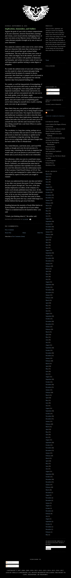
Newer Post (8, 232)
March (47, 174)
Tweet (47, 60)
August (47, 187)
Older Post (40, 232)
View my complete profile (55, 116)
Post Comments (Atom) (18, 236)
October (48, 192)
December (48, 197)
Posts (49, 90)
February (48, 203)
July (47, 184)
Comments (50, 93)
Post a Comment (9, 230)
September (48, 190)
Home (24, 232)
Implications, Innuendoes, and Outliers (20, 29)
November (48, 195)
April (47, 176)
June (47, 182)
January (48, 200)
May (47, 179)
